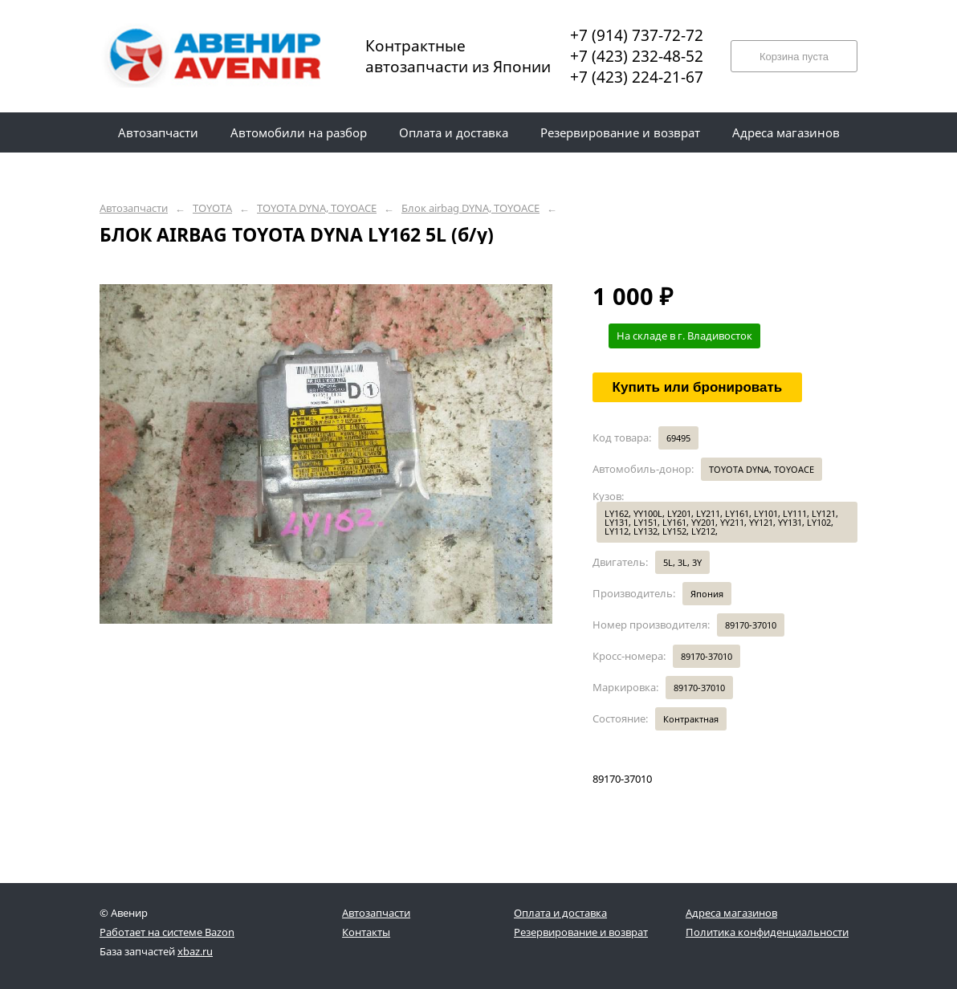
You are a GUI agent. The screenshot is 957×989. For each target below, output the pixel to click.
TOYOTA (212, 208)
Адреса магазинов (731, 913)
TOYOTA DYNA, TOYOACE (317, 208)
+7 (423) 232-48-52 (636, 56)
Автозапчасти (134, 208)
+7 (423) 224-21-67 (636, 77)
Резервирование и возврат (581, 932)
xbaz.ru (195, 951)
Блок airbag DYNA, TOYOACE (470, 208)
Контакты (366, 932)
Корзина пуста (794, 57)
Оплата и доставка (560, 913)
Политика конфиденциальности (767, 932)
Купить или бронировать (698, 387)
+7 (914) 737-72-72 (636, 35)
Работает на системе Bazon (167, 932)
